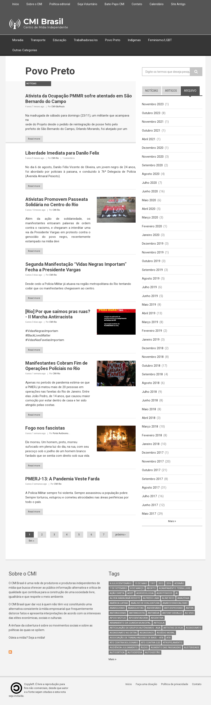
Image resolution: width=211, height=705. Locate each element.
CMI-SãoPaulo (57, 106)
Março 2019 (150, 325)
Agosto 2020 (150, 175)
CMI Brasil (42, 21)
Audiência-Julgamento (124, 649)
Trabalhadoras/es (86, 40)
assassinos (147, 634)
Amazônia (183, 600)
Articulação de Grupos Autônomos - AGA (135, 629)
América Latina (119, 605)
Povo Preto (112, 40)
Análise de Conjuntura (145, 605)
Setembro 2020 (152, 166)
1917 (152, 585)
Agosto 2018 (150, 386)
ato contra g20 (150, 644)
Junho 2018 (150, 404)
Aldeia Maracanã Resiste (125, 600)
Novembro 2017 (153, 466)
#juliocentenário (121, 585)
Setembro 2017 (152, 483)
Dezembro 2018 (152, 351)
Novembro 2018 (153, 360)
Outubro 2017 (151, 474)
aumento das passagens (166, 649)
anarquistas (136, 610)
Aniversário (154, 610)
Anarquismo (117, 610)
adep (130, 595)
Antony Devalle (172, 615)
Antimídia (153, 615)
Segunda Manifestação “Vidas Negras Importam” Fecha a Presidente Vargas (76, 267)
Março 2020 (150, 219)
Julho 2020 (149, 183)
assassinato (193, 629)
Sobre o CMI (34, 4)
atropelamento (172, 644)
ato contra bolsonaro (124, 644)
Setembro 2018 (152, 377)
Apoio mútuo (118, 619)
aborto (151, 590)
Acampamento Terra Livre (174, 590)
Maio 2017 (149, 518)
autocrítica (117, 654)
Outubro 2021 (151, 131)
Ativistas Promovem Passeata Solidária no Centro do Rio (56, 202)
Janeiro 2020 (150, 236)
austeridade (191, 649)
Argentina (157, 619)
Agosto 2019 (150, 280)
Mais (171, 526)
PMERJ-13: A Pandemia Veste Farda (62, 480)
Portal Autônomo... (61, 434)
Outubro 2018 (151, 369)
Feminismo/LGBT (160, 40)
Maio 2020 (149, 201)
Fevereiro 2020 (152, 228)
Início (15, 4)
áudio (144, 649)
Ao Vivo (189, 615)
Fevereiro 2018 (152, 439)
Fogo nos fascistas (45, 429)
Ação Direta (117, 595)
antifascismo (118, 615)
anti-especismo (173, 610)
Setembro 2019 (152, 272)
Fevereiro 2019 (152, 333)
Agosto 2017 (150, 492)
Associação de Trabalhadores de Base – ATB (136, 639)
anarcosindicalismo (175, 605)
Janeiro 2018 (150, 448)
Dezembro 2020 (152, 148)
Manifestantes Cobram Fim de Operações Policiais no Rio (56, 367)
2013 (160, 585)
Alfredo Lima (151, 600)
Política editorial (59, 4)
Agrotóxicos (164, 595)
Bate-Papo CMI (114, 4)
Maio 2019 (149, 307)
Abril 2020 (148, 210)
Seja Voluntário (87, 4)
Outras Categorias (24, 50)
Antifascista (137, 615)
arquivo (192, 90)
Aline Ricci (168, 600)
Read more (36, 139)
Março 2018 (150, 430)
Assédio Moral (166, 634)
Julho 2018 (149, 395)
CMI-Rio (55, 158)
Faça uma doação (147, 686)
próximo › (120, 536)
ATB (168, 639)
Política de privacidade (175, 686)
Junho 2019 (150, 298)
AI (177, 595)
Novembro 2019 (153, 254)
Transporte (38, 40)
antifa (189, 610)
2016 (168, 585)
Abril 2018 (148, 422)
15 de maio (141, 585)
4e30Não (179, 585)
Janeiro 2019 (150, 342)
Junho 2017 (150, 510)
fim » (31, 542)
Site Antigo (178, 4)
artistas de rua (173, 629)
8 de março (137, 590)
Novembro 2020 (153, 157)
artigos (171, 90)
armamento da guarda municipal (130, 624)
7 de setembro (118, 590)
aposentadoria (138, 619)
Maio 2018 (149, 413)
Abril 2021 (148, 139)
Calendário (157, 4)
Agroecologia (145, 595)
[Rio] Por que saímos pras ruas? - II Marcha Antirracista (57, 315)
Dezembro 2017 (152, 457)
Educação (59, 40)
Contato (137, 4)
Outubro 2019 (151, 263)
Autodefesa (135, 654)
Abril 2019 (148, 316)
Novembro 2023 (153, 104)
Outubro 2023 (151, 113)
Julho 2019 (149, 289)
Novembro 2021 (153, 122)
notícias (151, 90)
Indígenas (134, 40)
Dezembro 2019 (152, 245)
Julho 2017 (149, 501)
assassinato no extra (123, 634)
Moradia (17, 40)
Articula (159, 624)
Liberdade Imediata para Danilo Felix (62, 153)
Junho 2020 (150, 192)
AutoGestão (152, 654)
